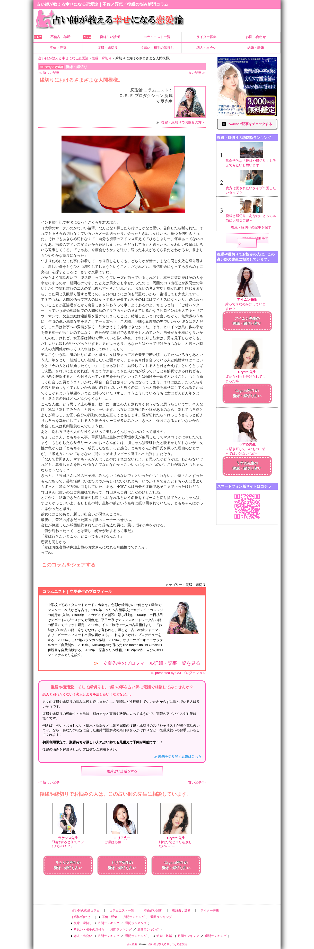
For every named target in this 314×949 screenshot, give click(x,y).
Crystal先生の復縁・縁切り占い (247, 393)
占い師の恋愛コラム (86, 910)
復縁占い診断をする (122, 771)
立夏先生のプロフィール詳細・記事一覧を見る (151, 663)
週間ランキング (161, 917)
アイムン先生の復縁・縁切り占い (247, 321)
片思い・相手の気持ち (157, 48)
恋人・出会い (206, 48)
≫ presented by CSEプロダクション (178, 673)
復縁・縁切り (108, 48)
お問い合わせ (256, 37)
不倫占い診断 (60, 37)
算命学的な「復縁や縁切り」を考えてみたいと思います (251, 154)
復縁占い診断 (110, 37)
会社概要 (132, 944)
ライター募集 (206, 37)
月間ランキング (134, 917)
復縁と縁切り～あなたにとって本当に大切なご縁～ (251, 210)
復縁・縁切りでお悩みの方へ (183, 122)
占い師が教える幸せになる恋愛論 (168, 944)
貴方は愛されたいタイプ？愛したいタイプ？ (251, 182)
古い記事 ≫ (197, 72)
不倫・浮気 (58, 48)
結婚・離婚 (255, 48)
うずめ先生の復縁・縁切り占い (247, 465)
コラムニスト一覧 (157, 37)
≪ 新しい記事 (48, 72)
